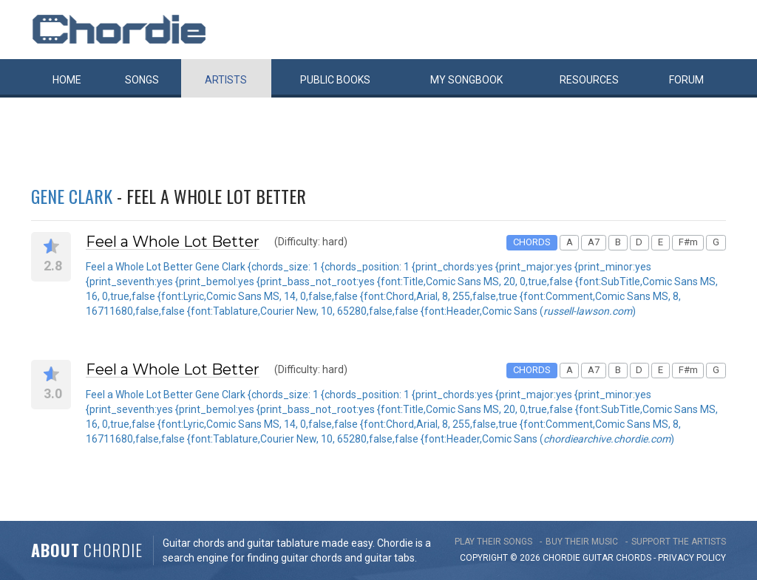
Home (66, 80)
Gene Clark (71, 195)
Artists (226, 80)
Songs (142, 80)
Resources (589, 80)
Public (335, 80)
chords (633, 558)
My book (466, 80)
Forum (686, 80)
